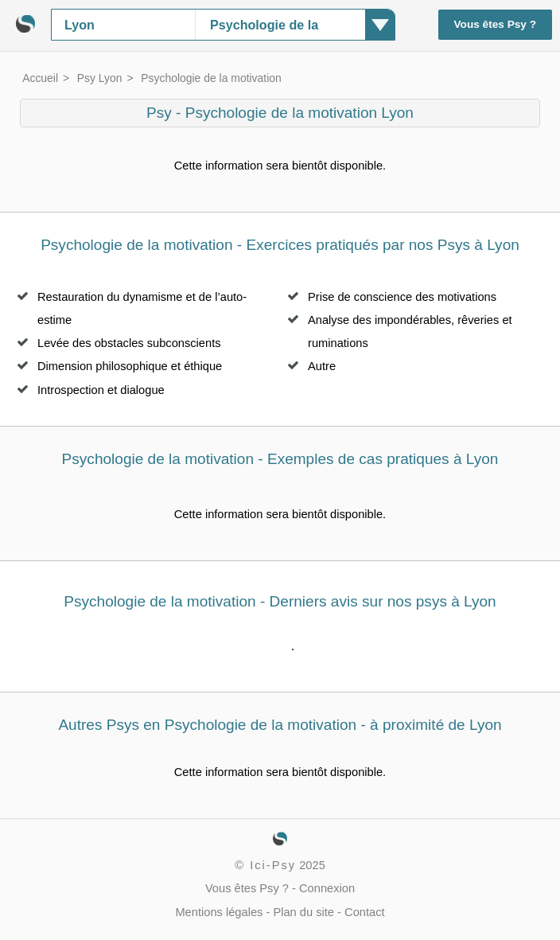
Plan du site (303, 912)
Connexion (327, 888)
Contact (364, 912)
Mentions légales (218, 912)
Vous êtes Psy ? (495, 24)
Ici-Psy (273, 865)
